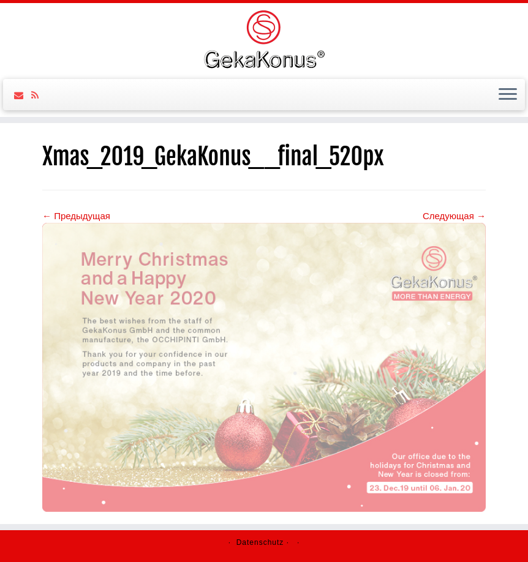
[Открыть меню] (508, 95)
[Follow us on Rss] (39, 95)
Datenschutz (260, 542)
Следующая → (454, 216)
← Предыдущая (76, 216)
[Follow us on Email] (22, 95)
